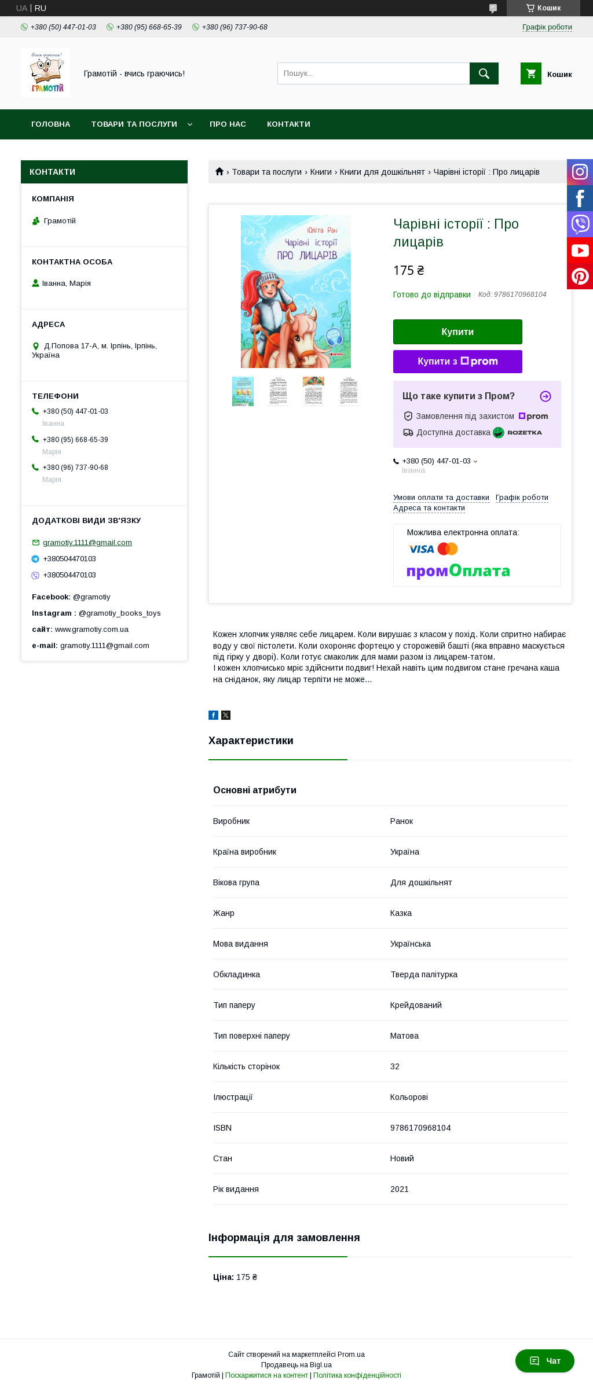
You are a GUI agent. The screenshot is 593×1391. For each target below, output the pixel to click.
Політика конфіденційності (357, 1375)
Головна (50, 124)
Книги (321, 171)
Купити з (457, 361)
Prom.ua (351, 1354)
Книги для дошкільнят (382, 171)
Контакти (288, 124)
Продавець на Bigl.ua (296, 1365)
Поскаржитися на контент (266, 1375)
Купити (458, 332)
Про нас (228, 124)
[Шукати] (484, 73)
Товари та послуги (134, 124)
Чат (545, 1361)
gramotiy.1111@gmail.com (87, 542)
